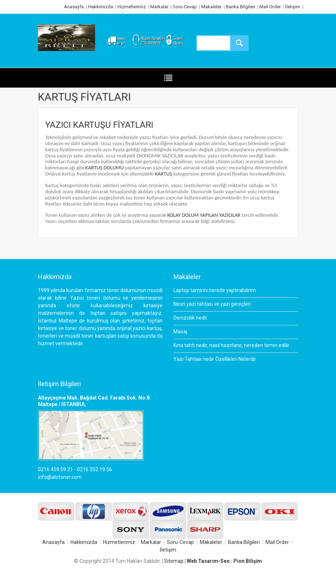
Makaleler (211, 6)
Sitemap (174, 561)
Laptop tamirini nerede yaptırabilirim (214, 290)
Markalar (159, 6)
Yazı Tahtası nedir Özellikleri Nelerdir (214, 359)
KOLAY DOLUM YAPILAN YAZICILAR (204, 215)
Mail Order (270, 6)
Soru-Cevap (185, 6)
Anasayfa (74, 6)
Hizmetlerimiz (131, 6)
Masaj (180, 331)
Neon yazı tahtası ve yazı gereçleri (212, 304)
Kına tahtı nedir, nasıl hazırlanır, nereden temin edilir (231, 345)
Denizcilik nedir (190, 318)
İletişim (292, 6)
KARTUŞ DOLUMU (104, 167)
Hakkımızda (100, 6)
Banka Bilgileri (240, 6)
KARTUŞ (163, 173)
